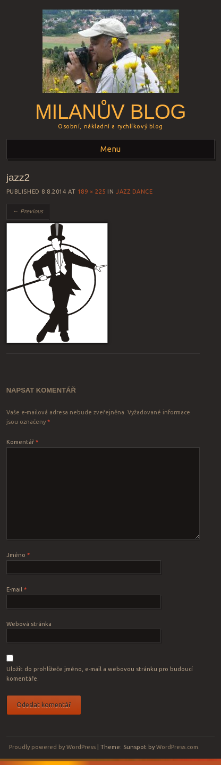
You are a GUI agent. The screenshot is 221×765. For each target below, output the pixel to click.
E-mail (16, 589)
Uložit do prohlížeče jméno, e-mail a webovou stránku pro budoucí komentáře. (99, 674)
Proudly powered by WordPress (52, 747)
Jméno (18, 555)
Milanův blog (110, 111)
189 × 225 (92, 191)
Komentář (22, 442)
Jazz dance (134, 191)
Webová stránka (29, 624)
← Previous (28, 211)
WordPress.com (177, 747)
